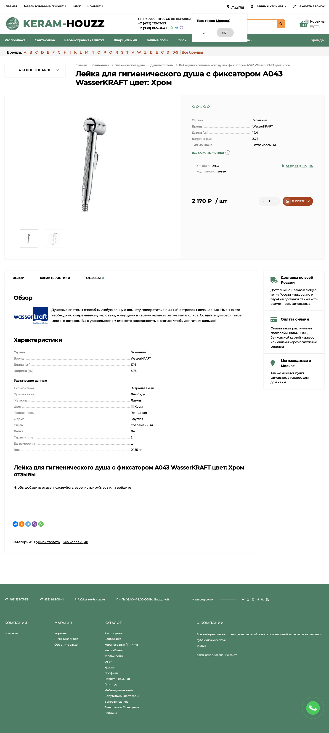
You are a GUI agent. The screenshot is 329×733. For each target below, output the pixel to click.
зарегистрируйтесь (91, 487)
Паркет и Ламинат (117, 679)
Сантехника (112, 639)
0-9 (175, 52)
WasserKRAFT (262, 126)
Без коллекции (75, 542)
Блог (77, 6)
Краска (109, 667)
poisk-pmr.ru (205, 655)
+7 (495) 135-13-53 (152, 23)
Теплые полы (113, 656)
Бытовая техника (116, 701)
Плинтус (110, 684)
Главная (10, 6)
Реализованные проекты (45, 6)
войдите (124, 487)
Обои (108, 661)
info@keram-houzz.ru (90, 599)
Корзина (60, 633)
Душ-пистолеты (47, 542)
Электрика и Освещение (121, 707)
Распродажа (113, 633)
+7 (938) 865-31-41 (152, 28)
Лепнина (110, 713)
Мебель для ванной (118, 690)
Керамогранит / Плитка (121, 644)
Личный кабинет (66, 639)
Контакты (95, 6)
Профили (111, 673)
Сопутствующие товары (121, 696)
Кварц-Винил (114, 650)
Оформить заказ (65, 644)
